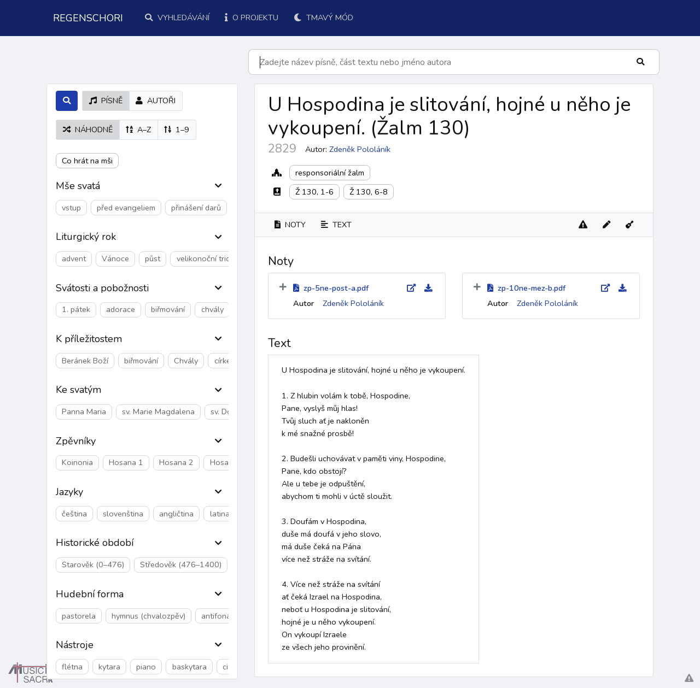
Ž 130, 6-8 (368, 191)
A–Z (138, 129)
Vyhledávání (177, 17)
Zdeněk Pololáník (359, 149)
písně (105, 100)
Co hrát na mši (87, 160)
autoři (156, 100)
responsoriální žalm (329, 172)
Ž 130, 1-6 (314, 191)
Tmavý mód (323, 17)
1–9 (176, 129)
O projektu (251, 17)
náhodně (88, 129)
